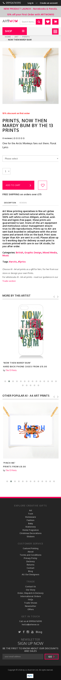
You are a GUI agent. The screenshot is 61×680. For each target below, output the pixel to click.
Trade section (9, 281)
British (19, 252)
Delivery (30, 561)
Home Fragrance (30, 530)
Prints (26, 37)
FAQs (30, 599)
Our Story (30, 590)
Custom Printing (30, 548)
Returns (30, 564)
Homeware (30, 517)
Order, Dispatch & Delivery (30, 593)
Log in (31, 3)
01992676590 (13, 2)
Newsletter (30, 606)
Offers (30, 609)
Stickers (30, 536)
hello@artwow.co (30, 624)
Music (5, 255)
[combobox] (30, 158)
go (51, 656)
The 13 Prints (10, 370)
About (31, 551)
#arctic (13, 261)
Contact (30, 568)
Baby (30, 523)
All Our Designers (30, 574)
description (10, 203)
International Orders (30, 596)
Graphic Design (32, 252)
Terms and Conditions (30, 555)
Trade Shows (30, 603)
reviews (23, 203)
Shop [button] (8, 31)
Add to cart (18, 185)
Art (16, 37)
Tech (30, 513)
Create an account (49, 3)
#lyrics (22, 261)
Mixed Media (50, 252)
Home (8, 37)
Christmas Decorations (30, 533)
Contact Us (30, 586)
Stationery (30, 527)
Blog (30, 571)
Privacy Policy (30, 558)
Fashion (30, 520)
